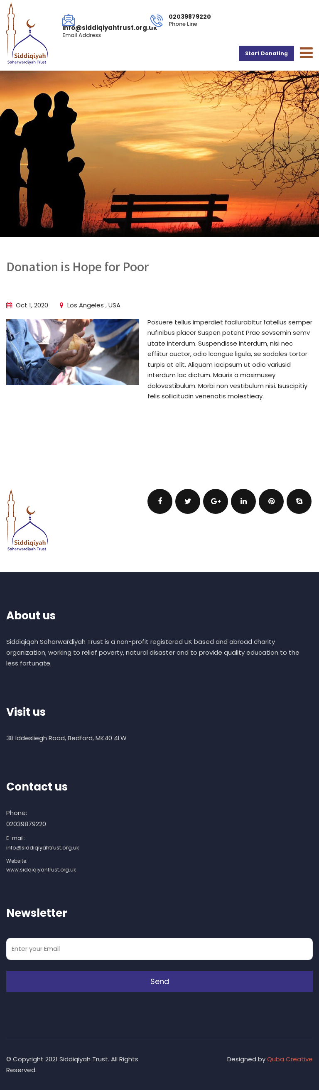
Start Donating (266, 53)
